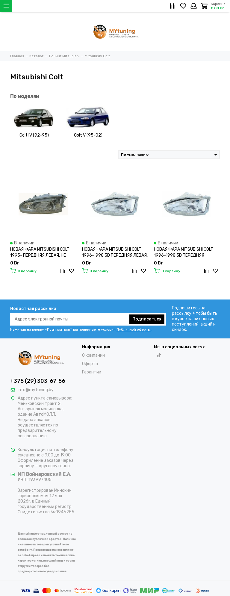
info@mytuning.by (36, 389)
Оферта (90, 363)
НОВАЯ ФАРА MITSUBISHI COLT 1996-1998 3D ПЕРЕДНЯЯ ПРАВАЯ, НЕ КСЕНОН (183, 252)
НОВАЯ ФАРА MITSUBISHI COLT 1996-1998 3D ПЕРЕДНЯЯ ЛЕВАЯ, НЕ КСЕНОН (115, 252)
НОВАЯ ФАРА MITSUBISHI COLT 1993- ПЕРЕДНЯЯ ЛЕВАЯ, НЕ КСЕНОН (39, 252)
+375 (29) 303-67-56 (37, 381)
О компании (93, 355)
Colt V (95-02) (88, 135)
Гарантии (91, 372)
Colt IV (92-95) (34, 135)
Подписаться (146, 319)
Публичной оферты (133, 329)
